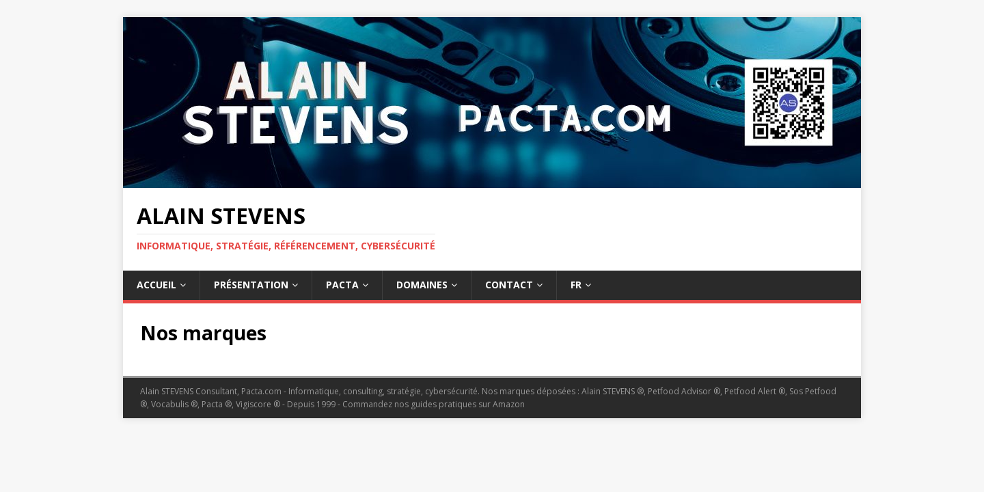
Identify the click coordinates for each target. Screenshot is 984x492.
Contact (509, 284)
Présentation (251, 284)
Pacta (342, 284)
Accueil (156, 284)
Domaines (422, 284)
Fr (576, 284)
